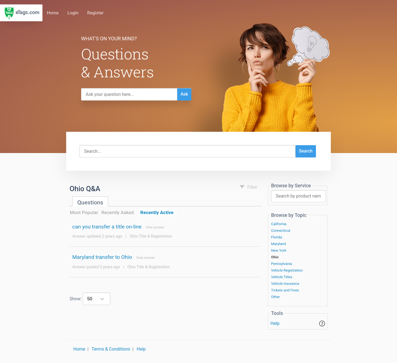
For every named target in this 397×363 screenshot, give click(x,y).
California (278, 224)
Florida (276, 237)
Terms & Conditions (111, 349)
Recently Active (156, 212)
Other (275, 297)
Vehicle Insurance (285, 284)
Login (73, 12)
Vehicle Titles (281, 277)
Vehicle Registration (287, 270)
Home (53, 12)
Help (275, 323)
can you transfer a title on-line (106, 226)
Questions (90, 202)
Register (95, 12)
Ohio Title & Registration (151, 236)
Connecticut (280, 231)
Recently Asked (117, 212)
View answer (155, 227)
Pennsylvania (281, 264)
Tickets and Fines (285, 290)
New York (278, 250)
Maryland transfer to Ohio (102, 257)
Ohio (274, 257)
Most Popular (84, 212)
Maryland (278, 244)
